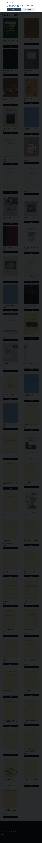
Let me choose (16, 6)
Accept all (13, 9)
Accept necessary (28, 9)
